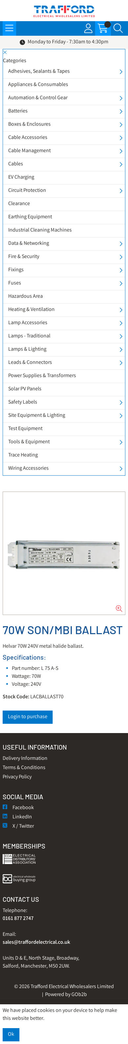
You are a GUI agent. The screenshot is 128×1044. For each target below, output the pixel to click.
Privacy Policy (17, 777)
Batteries (18, 111)
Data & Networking (28, 243)
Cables (15, 164)
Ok (11, 1034)
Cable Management (29, 151)
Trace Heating (23, 455)
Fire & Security (23, 257)
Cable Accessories (27, 138)
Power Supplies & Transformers (42, 376)
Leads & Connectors (30, 363)
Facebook (18, 808)
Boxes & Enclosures (29, 124)
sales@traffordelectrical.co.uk (36, 942)
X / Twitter (18, 826)
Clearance (19, 204)
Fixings (16, 270)
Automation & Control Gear (37, 98)
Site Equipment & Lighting (36, 415)
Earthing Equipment (30, 217)
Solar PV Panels (24, 389)
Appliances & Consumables (38, 85)
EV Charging (21, 177)
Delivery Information (25, 758)
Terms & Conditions (24, 768)
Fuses (14, 283)
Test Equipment (25, 429)
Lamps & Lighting (27, 349)
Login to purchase (27, 717)
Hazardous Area (25, 296)
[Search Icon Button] (118, 28)
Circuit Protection (27, 191)
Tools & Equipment (29, 442)
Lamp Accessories (27, 323)
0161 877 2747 (18, 919)
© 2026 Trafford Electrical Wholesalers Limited (64, 987)
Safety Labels (22, 402)
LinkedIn (17, 817)
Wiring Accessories (28, 468)
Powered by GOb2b (66, 995)
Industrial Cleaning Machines (40, 230)
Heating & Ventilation (31, 310)
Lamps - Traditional (29, 336)
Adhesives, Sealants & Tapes (39, 71)
